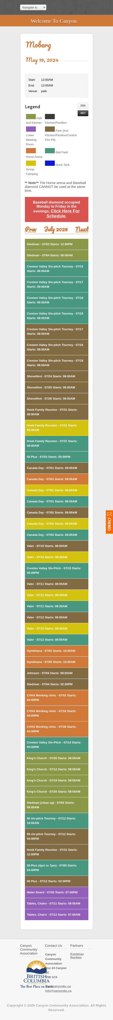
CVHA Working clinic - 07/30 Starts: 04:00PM (51, 729)
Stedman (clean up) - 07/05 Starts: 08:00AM (51, 805)
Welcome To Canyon (53, 21)
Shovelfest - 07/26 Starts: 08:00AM (51, 398)
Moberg (38, 44)
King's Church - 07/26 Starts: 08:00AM (53, 791)
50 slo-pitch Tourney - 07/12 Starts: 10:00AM (51, 821)
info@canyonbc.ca (58, 990)
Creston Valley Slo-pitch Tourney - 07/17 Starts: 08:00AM (55, 284)
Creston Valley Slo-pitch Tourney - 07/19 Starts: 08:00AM (55, 316)
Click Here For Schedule (63, 213)
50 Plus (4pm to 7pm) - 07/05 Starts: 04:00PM (52, 868)
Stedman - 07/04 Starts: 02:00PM (50, 684)
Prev (30, 229)
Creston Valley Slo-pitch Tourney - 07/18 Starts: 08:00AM (55, 300)
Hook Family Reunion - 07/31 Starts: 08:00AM (52, 412)
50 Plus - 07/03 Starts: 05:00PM (49, 456)
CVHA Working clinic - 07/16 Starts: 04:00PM (51, 713)
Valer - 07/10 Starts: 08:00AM (47, 546)
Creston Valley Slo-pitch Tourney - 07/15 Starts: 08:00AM (55, 269)
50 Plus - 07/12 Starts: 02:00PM (49, 881)
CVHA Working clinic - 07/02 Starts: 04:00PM (51, 698)
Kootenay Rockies (77, 955)
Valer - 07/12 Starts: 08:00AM (47, 617)
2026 (82, 105)
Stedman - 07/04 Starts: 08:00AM (50, 255)
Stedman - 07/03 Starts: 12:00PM (50, 244)
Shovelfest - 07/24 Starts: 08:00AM (51, 376)
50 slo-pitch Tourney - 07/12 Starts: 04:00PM (51, 836)
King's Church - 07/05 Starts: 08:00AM (53, 758)
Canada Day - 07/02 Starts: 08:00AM (52, 512)
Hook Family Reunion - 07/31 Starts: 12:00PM (52, 852)
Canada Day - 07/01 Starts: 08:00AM (52, 468)
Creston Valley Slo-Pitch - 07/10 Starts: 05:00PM (54, 570)
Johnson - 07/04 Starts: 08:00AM (50, 673)
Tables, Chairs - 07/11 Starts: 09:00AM (53, 903)
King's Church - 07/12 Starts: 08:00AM (53, 769)
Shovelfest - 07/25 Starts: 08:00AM (51, 387)
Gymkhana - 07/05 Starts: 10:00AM (51, 662)
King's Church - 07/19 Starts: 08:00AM (53, 780)
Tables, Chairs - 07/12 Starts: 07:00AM (53, 914)
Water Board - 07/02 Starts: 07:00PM (52, 892)
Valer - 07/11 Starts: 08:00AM (47, 584)
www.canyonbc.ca (58, 986)
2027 (82, 113)
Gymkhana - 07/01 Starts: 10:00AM (51, 650)
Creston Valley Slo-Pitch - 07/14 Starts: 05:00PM (54, 745)
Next (81, 229)
